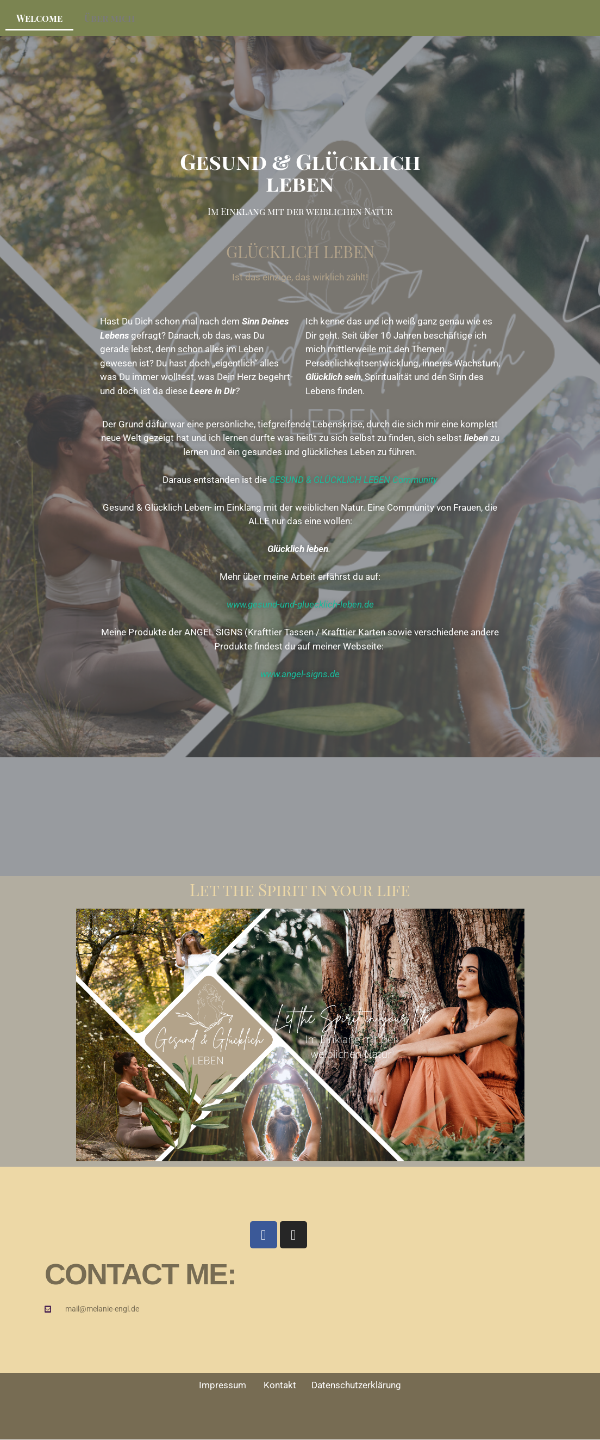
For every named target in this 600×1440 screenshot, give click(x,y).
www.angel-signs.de (300, 674)
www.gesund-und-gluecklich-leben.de (300, 604)
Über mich (109, 18)
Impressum (231, 1385)
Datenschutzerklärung (356, 1385)
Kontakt (287, 1385)
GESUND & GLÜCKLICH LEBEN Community (353, 479)
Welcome (39, 18)
